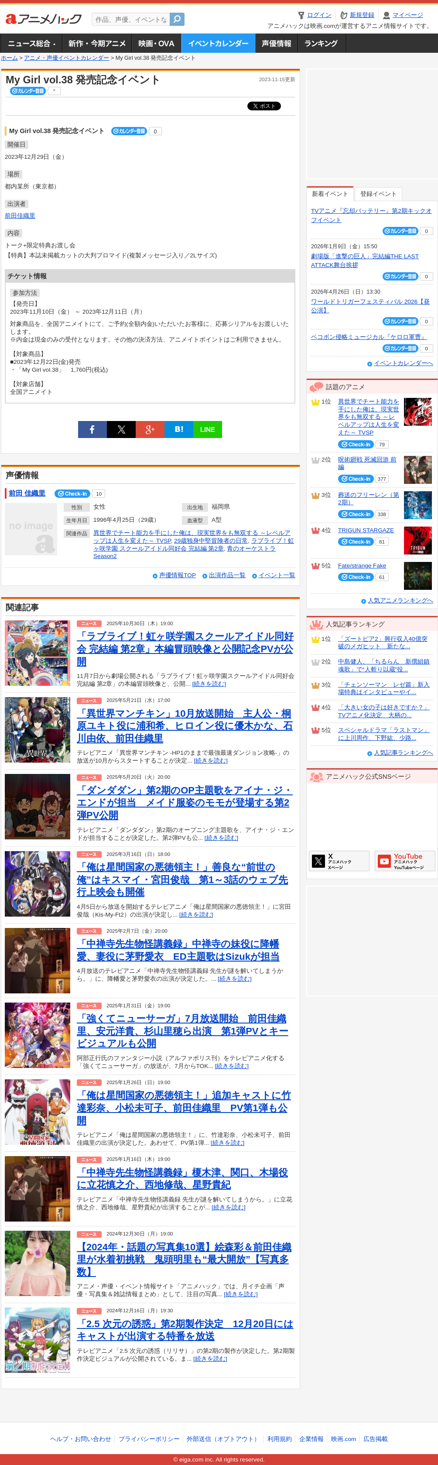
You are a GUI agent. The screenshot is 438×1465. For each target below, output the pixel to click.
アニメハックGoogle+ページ (405, 861)
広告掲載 (375, 1439)
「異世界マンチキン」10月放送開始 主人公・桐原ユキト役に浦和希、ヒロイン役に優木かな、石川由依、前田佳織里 (185, 726)
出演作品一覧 (227, 575)
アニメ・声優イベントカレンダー (218, 43)
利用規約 (279, 1439)
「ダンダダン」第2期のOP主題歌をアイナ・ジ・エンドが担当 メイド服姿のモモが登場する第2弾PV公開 (185, 803)
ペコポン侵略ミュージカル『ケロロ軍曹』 (369, 337)
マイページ (408, 15)
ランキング (322, 43)
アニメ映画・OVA (156, 43)
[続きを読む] (209, 684)
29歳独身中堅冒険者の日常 (211, 540)
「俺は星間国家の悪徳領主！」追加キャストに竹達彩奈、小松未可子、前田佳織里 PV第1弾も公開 (184, 1108)
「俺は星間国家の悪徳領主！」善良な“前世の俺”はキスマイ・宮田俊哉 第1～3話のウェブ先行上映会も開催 (182, 879)
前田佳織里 (20, 215)
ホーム (9, 58)
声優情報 (277, 43)
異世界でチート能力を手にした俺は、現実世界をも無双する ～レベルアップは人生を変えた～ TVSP (368, 417)
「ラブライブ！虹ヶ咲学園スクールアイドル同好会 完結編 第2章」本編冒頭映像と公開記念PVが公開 (185, 649)
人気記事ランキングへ (403, 753)
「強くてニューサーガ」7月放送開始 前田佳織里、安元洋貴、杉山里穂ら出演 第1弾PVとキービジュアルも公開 (182, 1031)
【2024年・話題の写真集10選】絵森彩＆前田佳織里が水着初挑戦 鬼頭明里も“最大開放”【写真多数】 (184, 1259)
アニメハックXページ (339, 861)
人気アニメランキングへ (400, 600)
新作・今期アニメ (96, 43)
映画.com (343, 1439)
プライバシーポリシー (149, 1439)
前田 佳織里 (27, 493)
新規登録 (362, 15)
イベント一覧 (277, 575)
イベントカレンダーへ (403, 363)
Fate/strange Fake (362, 565)
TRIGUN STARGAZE (366, 530)
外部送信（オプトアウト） (223, 1439)
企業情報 (311, 1439)
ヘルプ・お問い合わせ (80, 1439)
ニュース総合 (31, 43)
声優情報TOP (177, 575)
